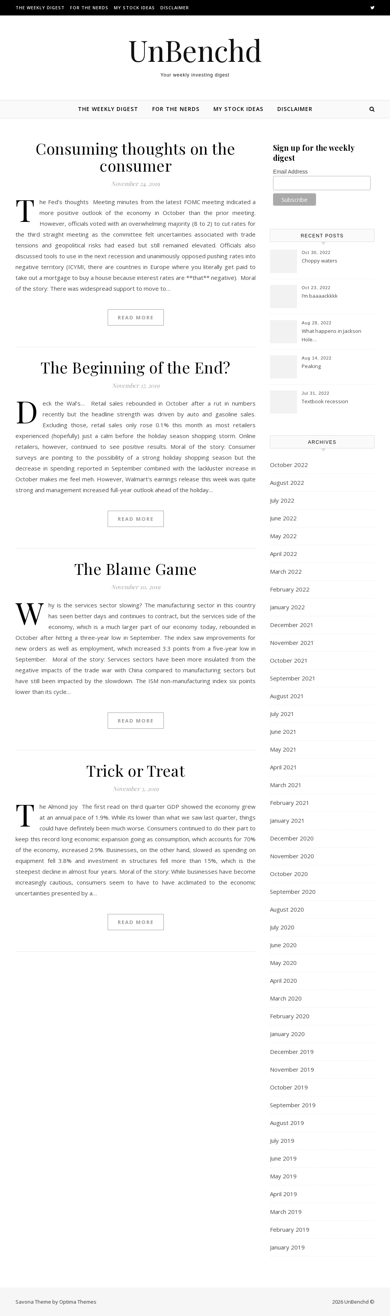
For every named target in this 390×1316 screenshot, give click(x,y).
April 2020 (283, 980)
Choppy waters (319, 260)
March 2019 (286, 1211)
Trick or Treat (135, 770)
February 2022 (289, 589)
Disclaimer (174, 7)
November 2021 (292, 642)
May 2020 (283, 963)
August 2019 (287, 1123)
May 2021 (283, 749)
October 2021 (289, 660)
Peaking (311, 366)
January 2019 (287, 1247)
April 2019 (283, 1194)
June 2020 (283, 945)
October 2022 (289, 465)
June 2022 (283, 518)
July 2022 (282, 500)
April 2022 (283, 553)
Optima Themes (77, 1301)
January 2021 (287, 820)
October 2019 (289, 1087)
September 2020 (293, 891)
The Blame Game (135, 568)
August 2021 (287, 696)
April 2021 (283, 767)
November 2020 (292, 856)
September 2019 (293, 1105)
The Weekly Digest (40, 7)
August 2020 (287, 909)
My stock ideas (134, 7)
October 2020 (289, 874)
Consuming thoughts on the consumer (135, 157)
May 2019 (283, 1176)
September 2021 (293, 678)
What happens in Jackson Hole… (331, 335)
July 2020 (282, 927)
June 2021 (283, 731)
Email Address (290, 172)
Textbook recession (325, 401)
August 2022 (287, 482)
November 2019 (292, 1069)
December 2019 (292, 1051)
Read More (136, 317)
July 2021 (282, 714)
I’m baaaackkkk (320, 295)
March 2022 (286, 571)
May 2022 (283, 536)
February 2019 (289, 1229)
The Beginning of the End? (135, 367)
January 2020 (287, 1034)
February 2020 (289, 1016)
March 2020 (286, 998)
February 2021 (289, 802)
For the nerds (89, 7)
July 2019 (282, 1140)
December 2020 (292, 838)
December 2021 (292, 625)
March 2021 (286, 785)
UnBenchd (195, 50)
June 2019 (283, 1158)
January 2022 (287, 607)
